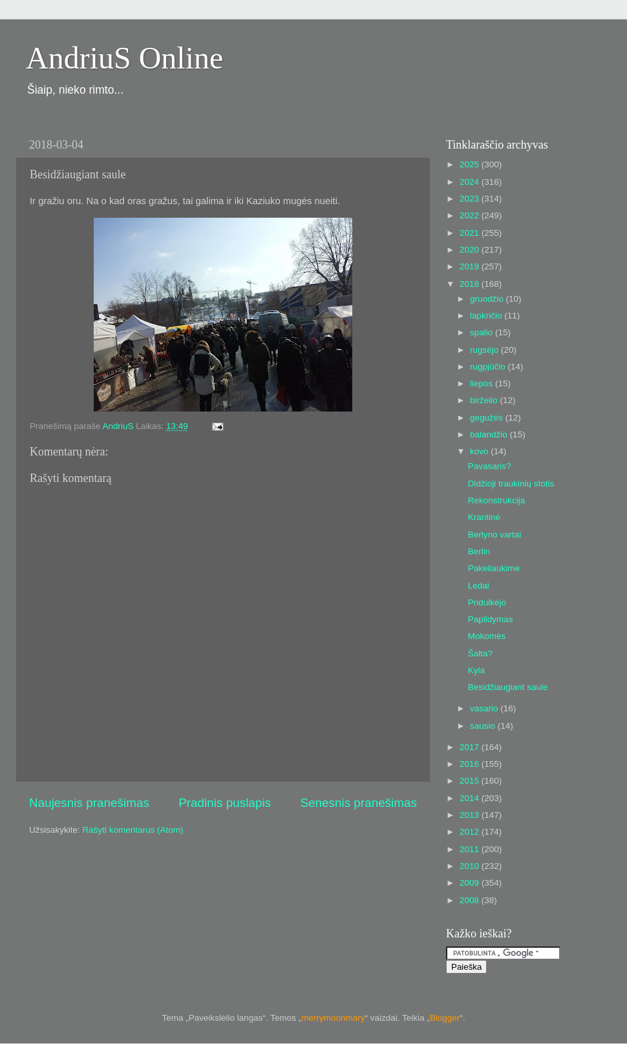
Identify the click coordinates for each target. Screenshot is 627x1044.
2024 (471, 182)
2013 (471, 815)
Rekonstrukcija (497, 500)
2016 (471, 764)
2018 (471, 284)
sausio (484, 726)
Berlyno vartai (495, 534)
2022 (471, 215)
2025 (471, 164)
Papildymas (490, 619)
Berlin (479, 551)
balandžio (490, 434)
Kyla (476, 670)
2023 (471, 199)
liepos (482, 383)
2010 (471, 866)
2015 (471, 781)
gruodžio (488, 299)
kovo (480, 451)
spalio (482, 332)
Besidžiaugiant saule (508, 687)
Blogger (445, 1018)
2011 (471, 849)
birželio (485, 400)
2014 (471, 798)
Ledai (478, 585)
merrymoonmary (333, 1018)
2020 (471, 250)
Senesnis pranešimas (358, 802)
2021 (471, 233)
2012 (471, 832)
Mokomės (487, 636)
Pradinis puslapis (224, 802)
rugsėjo (485, 350)
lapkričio (487, 315)
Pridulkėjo (487, 602)
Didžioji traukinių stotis (511, 483)
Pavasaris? (489, 466)
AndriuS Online (124, 58)
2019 (471, 266)
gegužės (487, 418)
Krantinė (484, 517)
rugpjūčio (489, 366)
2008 (471, 900)
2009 (471, 883)
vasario (485, 708)
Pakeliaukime (494, 568)
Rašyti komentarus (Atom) (133, 830)
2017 (471, 747)
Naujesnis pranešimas (89, 802)
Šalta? (480, 653)
